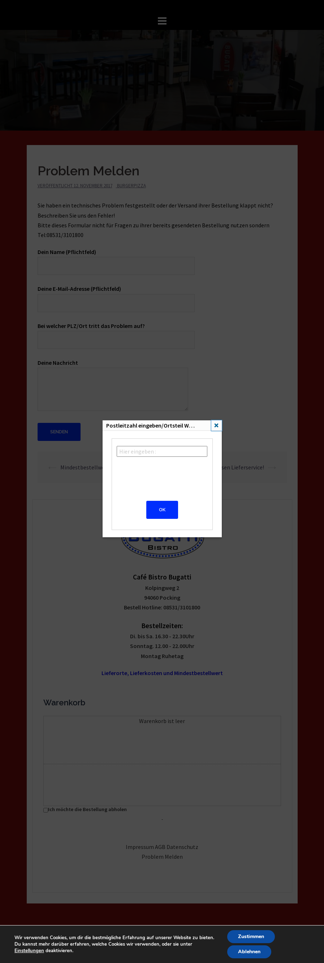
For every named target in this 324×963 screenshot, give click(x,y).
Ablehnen (249, 951)
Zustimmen (251, 936)
